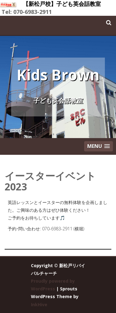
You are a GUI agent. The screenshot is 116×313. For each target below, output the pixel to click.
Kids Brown (58, 75)
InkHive (39, 304)
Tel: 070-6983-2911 (27, 11)
